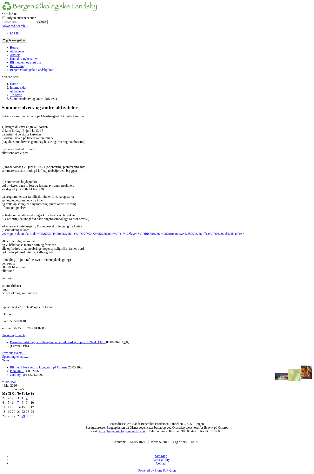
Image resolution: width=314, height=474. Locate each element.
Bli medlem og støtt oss (25, 62)
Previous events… (14, 353)
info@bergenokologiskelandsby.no (122, 431)
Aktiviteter (17, 51)
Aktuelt (15, 55)
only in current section (21, 18)
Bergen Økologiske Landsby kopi (32, 70)
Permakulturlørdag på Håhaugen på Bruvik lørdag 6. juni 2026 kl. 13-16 (58, 342)
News (5, 360)
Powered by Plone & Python (157, 470)
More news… (11, 381)
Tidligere (16, 95)
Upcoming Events (13, 335)
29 (23, 416)
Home (14, 47)
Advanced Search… (15, 26)
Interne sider (18, 87)
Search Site (9, 13)
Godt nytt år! (19, 374)
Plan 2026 (17, 371)
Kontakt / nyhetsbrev (24, 58)
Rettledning (17, 66)
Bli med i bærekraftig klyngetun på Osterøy (39, 367)
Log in (14, 33)
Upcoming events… (15, 356)
